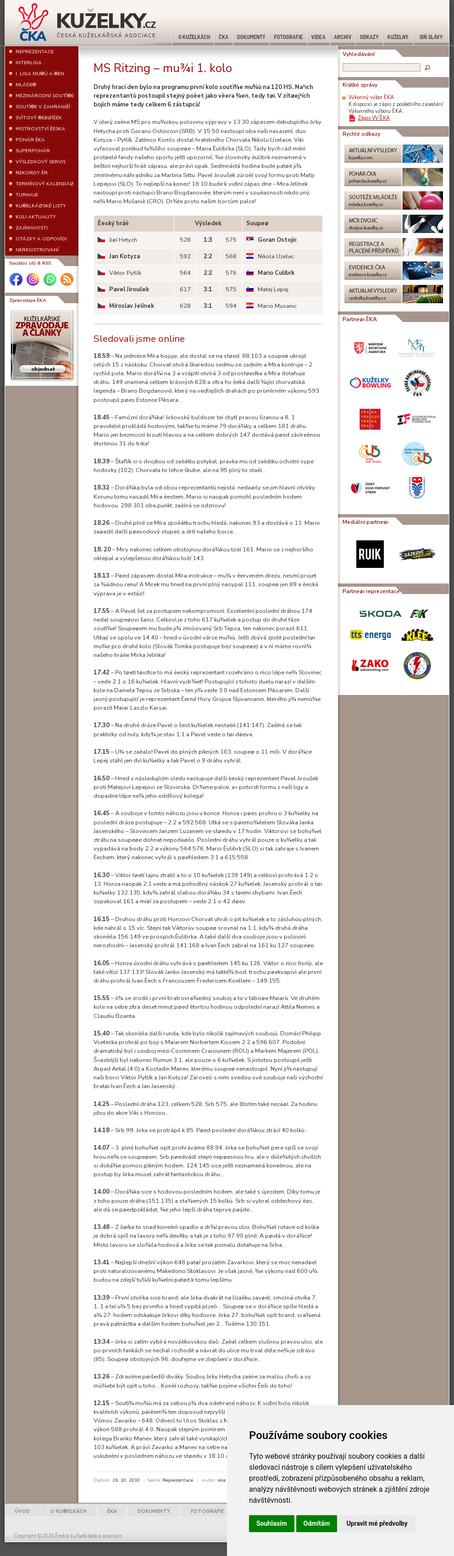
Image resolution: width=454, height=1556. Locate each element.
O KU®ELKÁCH (68, 1511)
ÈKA (112, 1511)
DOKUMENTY (154, 1511)
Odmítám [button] (317, 1523)
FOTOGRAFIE (207, 1511)
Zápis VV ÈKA (374, 118)
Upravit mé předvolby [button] (376, 1523)
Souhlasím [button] (271, 1523)
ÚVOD (22, 1511)
